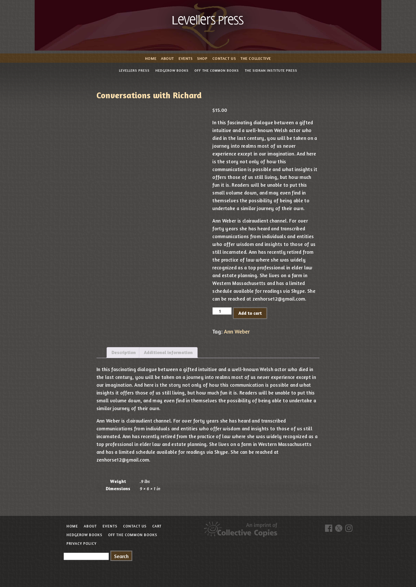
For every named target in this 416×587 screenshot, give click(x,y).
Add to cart (250, 313)
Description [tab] (124, 352)
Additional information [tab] (168, 352)
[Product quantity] (221, 311)
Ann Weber (237, 331)
